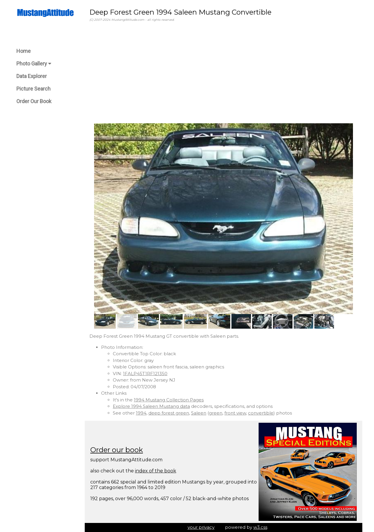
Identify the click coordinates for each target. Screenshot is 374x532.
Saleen (198, 413)
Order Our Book (33, 101)
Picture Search (33, 89)
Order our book (116, 450)
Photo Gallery (33, 63)
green (215, 413)
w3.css (260, 527)
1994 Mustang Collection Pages (169, 400)
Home (23, 51)
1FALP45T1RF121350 (145, 373)
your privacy (201, 527)
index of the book (155, 471)
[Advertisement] (223, 73)
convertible (260, 413)
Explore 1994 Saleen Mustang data (151, 406)
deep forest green (168, 413)
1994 (141, 413)
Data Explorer (31, 76)
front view (235, 413)
